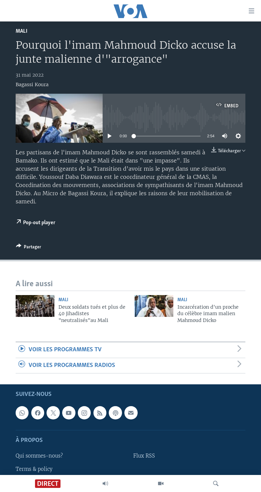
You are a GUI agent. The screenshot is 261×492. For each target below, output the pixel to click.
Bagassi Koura (32, 84)
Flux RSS (144, 456)
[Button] (28, 248)
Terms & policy (34, 469)
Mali (22, 31)
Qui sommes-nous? (39, 456)
